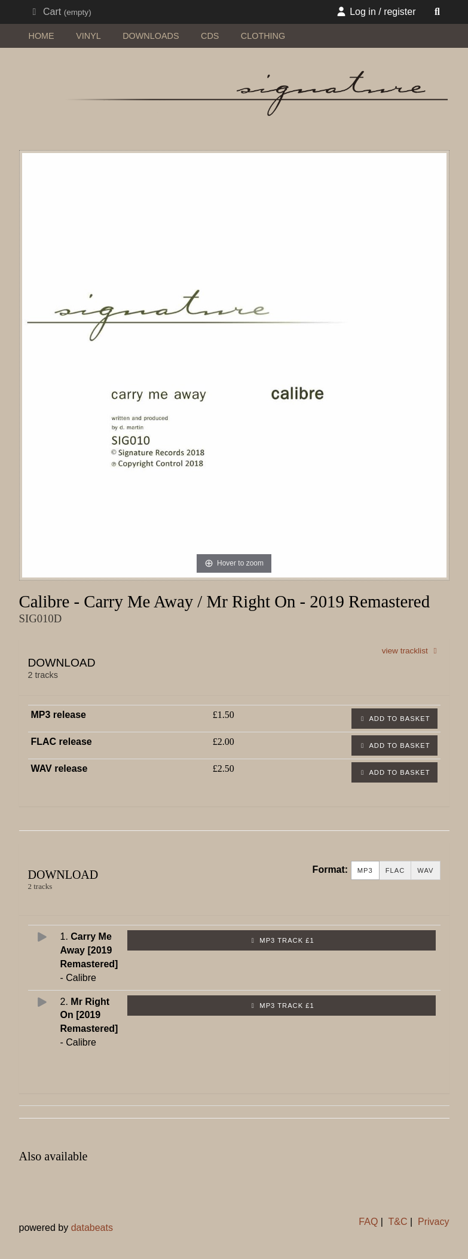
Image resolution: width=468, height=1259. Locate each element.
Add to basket (394, 718)
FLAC (395, 871)
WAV (425, 871)
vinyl (88, 36)
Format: (330, 869)
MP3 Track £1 (281, 940)
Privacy (433, 1222)
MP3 (365, 871)
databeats (92, 1228)
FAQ (368, 1222)
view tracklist (411, 650)
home (41, 36)
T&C (398, 1222)
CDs (210, 36)
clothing (263, 36)
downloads (151, 36)
